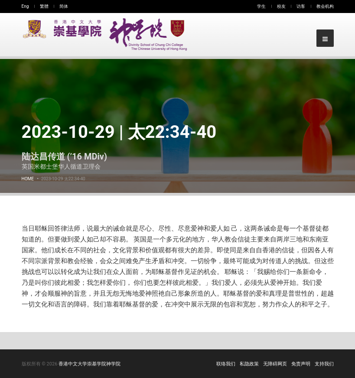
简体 (63, 6)
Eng (25, 6)
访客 (300, 6)
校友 (281, 6)
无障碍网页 (275, 364)
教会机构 (325, 6)
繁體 (44, 6)
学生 (261, 6)
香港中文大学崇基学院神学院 (90, 364)
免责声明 (300, 364)
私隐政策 (249, 364)
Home (28, 178)
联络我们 (225, 364)
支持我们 (324, 364)
